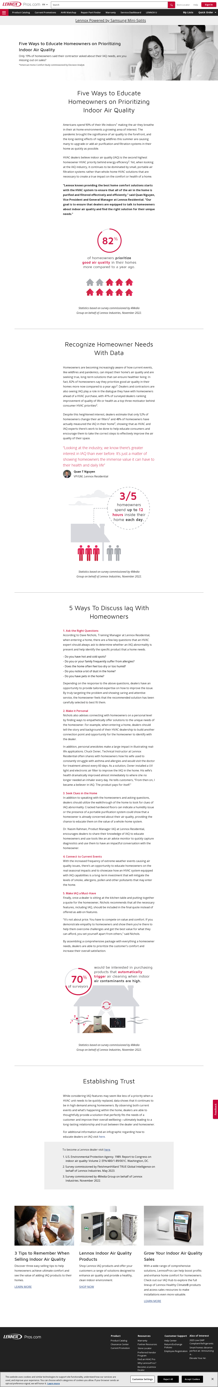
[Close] (212, 1380)
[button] (171, 5)
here (102, 1137)
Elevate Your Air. (198, 1358)
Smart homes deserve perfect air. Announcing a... (202, 1351)
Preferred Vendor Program (147, 1354)
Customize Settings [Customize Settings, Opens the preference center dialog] (142, 1380)
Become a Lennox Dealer (147, 1368)
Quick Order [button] (205, 12)
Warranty (111, 12)
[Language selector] (43, 4)
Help (195, 4)
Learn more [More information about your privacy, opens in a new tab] (53, 1385)
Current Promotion (120, 1348)
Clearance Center (120, 1344)
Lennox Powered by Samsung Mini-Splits (110, 20)
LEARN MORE (23, 1287)
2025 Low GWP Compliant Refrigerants (201, 1342)
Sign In (209, 4)
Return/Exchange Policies (173, 1346)
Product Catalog (21, 12)
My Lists (188, 12)
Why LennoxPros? (147, 1363)
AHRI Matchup (68, 12)
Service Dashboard (131, 12)
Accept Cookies (192, 1380)
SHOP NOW (86, 1287)
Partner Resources (147, 1344)
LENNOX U (151, 12)
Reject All (168, 1380)
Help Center (170, 1340)
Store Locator (183, 4)
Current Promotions (45, 12)
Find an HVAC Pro (146, 1359)
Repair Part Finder (91, 12)
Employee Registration (176, 1351)
